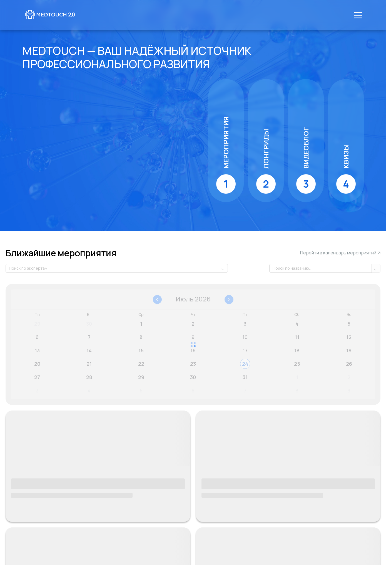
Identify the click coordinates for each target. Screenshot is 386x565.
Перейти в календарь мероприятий (340, 253)
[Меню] (358, 15)
